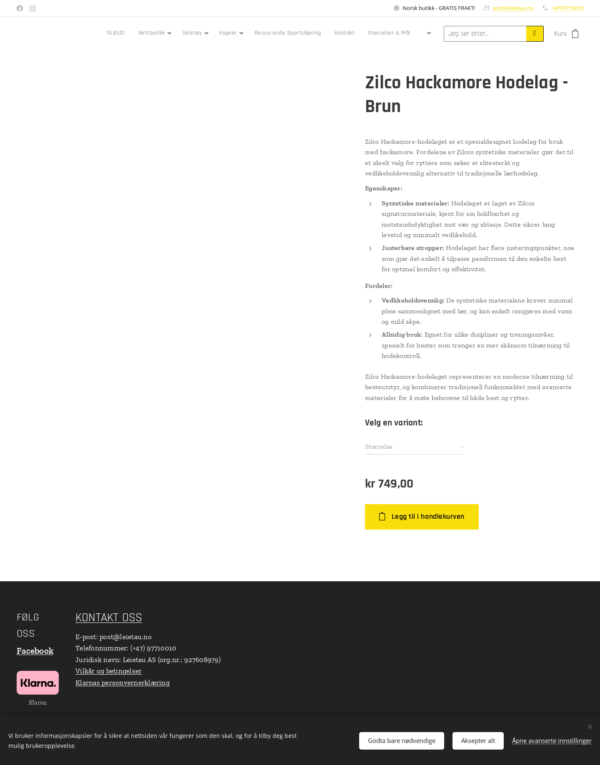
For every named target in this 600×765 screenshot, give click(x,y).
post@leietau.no (513, 8)
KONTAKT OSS (108, 617)
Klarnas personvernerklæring (122, 682)
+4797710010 (567, 8)
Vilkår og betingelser (108, 671)
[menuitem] (272, 33)
